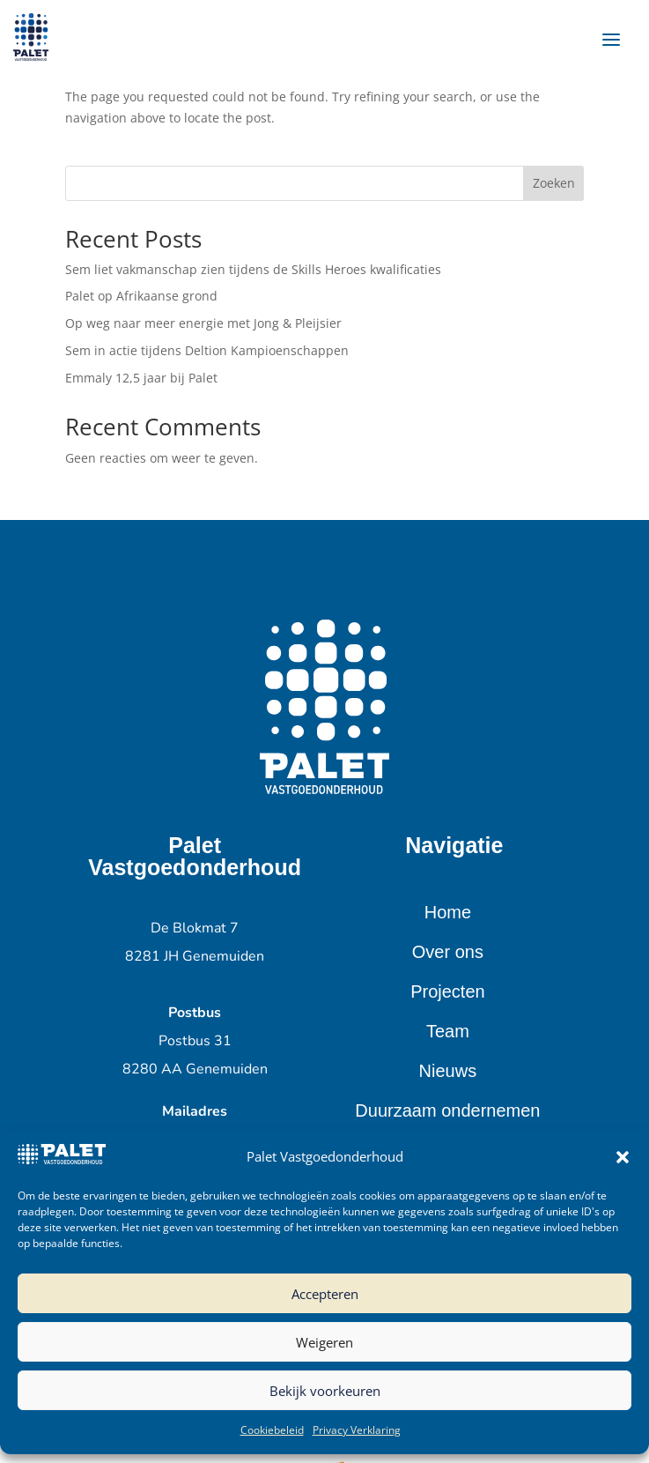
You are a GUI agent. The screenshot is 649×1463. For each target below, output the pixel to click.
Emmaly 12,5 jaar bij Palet (141, 377)
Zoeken (554, 183)
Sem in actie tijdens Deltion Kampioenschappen (207, 350)
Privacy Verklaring (357, 1429)
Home (447, 912)
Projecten (447, 991)
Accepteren (324, 1294)
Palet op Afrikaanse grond (141, 295)
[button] (622, 1157)
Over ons (447, 952)
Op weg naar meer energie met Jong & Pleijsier (203, 323)
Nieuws (448, 1071)
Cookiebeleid (272, 1429)
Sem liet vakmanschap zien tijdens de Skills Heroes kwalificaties (253, 269)
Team (447, 1031)
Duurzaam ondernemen (447, 1110)
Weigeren (324, 1342)
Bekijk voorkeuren (324, 1391)
